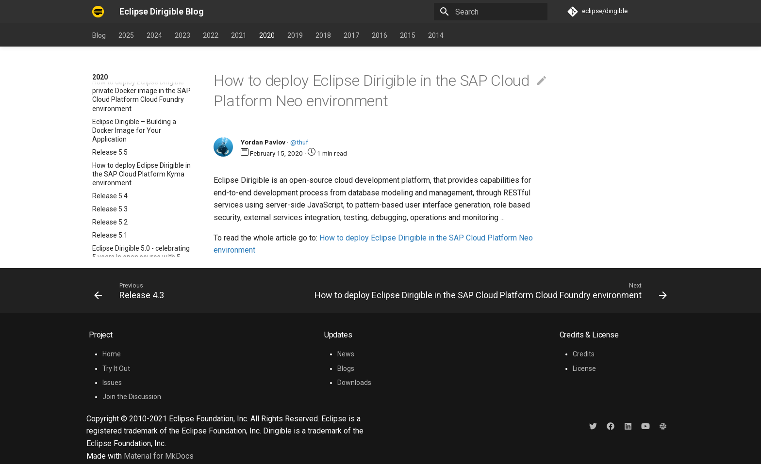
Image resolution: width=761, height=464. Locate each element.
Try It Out (116, 368)
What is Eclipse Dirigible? (129, 117)
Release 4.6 (110, 104)
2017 (351, 35)
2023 (182, 35)
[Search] (490, 11)
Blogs (345, 368)
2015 (407, 35)
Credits (584, 354)
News (345, 354)
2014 (436, 35)
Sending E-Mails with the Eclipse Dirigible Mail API (141, 234)
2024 (154, 35)
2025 (126, 35)
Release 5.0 (110, 91)
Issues (112, 382)
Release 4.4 (110, 143)
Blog (99, 35)
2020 (267, 35)
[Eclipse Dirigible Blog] (98, 11)
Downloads (354, 382)
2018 (323, 35)
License (584, 368)
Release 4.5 (110, 130)
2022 (210, 35)
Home (111, 354)
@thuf (299, 142)
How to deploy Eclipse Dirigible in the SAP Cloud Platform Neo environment (141, 178)
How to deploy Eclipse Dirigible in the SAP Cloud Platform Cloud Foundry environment (141, 208)
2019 (295, 35)
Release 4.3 (110, 156)
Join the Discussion (131, 396)
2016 (379, 35)
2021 (239, 35)
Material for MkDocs (159, 456)
